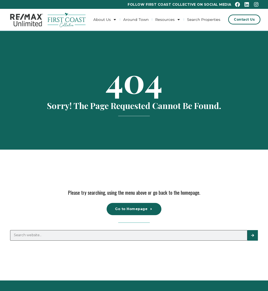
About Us (105, 19)
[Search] (252, 235)
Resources (168, 19)
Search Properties (203, 19)
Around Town (136, 19)
